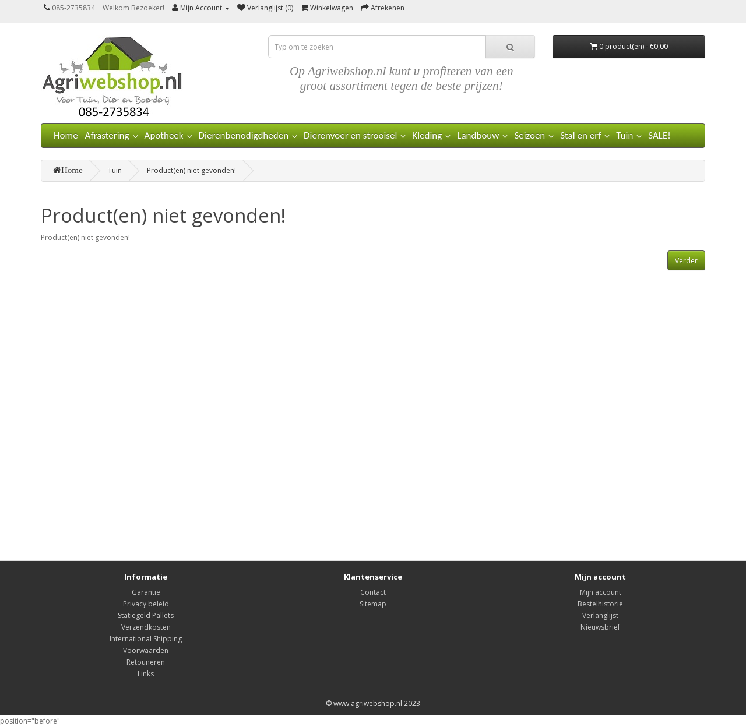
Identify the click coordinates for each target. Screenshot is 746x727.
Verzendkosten (146, 627)
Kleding (427, 135)
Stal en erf (580, 135)
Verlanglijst (600, 615)
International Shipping (146, 639)
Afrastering (107, 135)
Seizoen (529, 135)
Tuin (624, 135)
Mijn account (600, 592)
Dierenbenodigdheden (244, 135)
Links (146, 674)
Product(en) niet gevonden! (191, 170)
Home (66, 135)
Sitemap (373, 604)
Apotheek (164, 135)
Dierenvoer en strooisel (350, 135)
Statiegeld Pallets (146, 615)
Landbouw (478, 135)
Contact (373, 592)
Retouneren (145, 662)
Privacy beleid (146, 604)
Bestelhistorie (600, 604)
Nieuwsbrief (600, 627)
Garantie (146, 592)
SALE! (659, 135)
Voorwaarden (145, 650)
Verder (686, 261)
